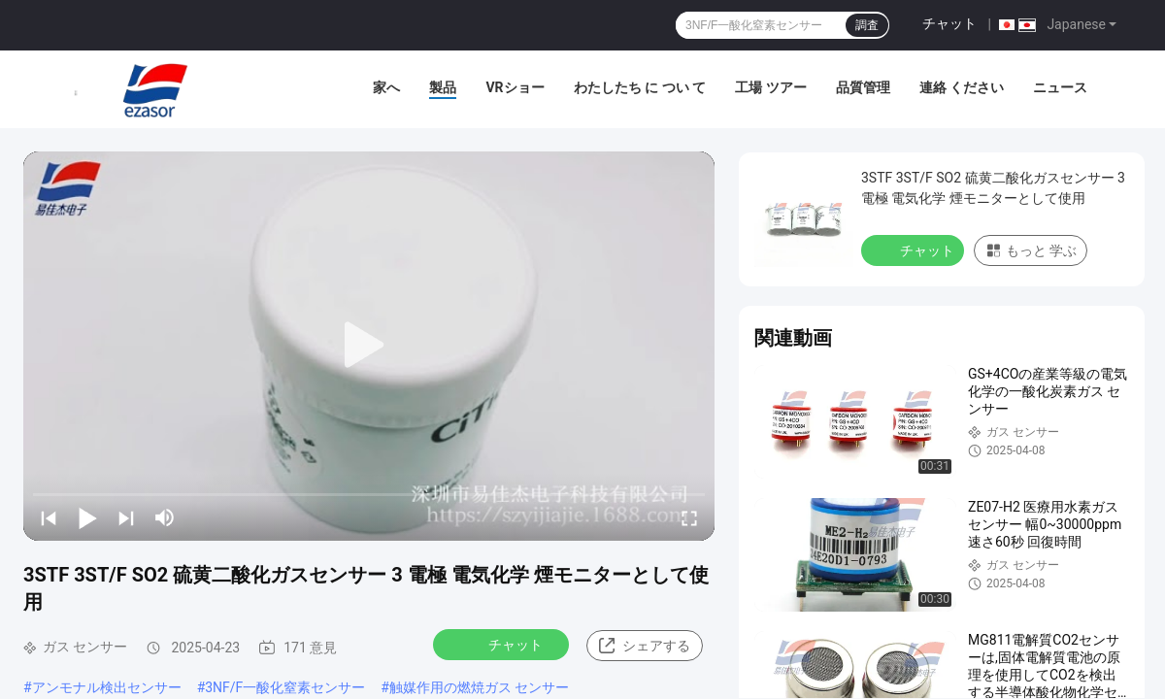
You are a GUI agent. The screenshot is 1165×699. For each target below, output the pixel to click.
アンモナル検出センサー (107, 687)
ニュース (1060, 87)
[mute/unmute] (165, 517)
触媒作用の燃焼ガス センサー (479, 687)
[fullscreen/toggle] (689, 517)
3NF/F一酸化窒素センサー (285, 687)
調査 (867, 25)
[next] (126, 517)
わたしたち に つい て (640, 87)
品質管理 (863, 87)
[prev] (48, 517)
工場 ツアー (770, 87)
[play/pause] (87, 517)
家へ (386, 87)
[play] (369, 345)
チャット (949, 23)
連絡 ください (961, 87)
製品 (442, 87)
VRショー (514, 87)
